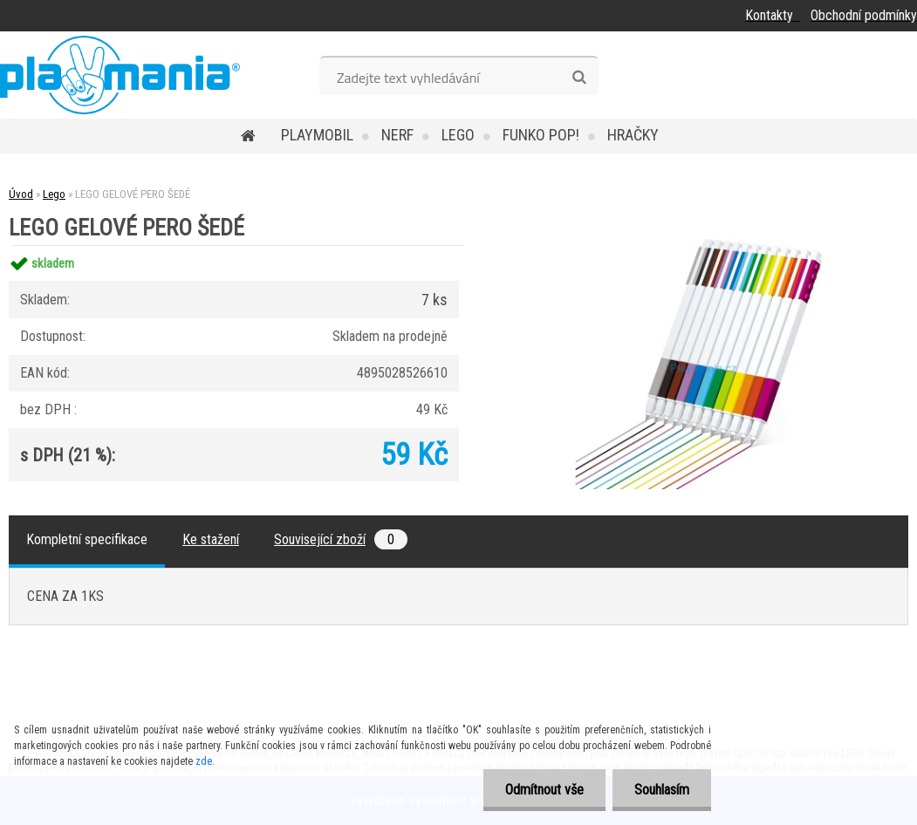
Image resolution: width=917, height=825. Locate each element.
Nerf (397, 135)
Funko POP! (541, 135)
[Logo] (120, 75)
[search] (579, 77)
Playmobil (317, 135)
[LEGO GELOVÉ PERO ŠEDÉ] (699, 245)
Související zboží (340, 539)
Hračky (633, 135)
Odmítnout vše (544, 789)
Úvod (21, 194)
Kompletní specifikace (86, 539)
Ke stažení (210, 539)
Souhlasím (661, 789)
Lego (458, 135)
